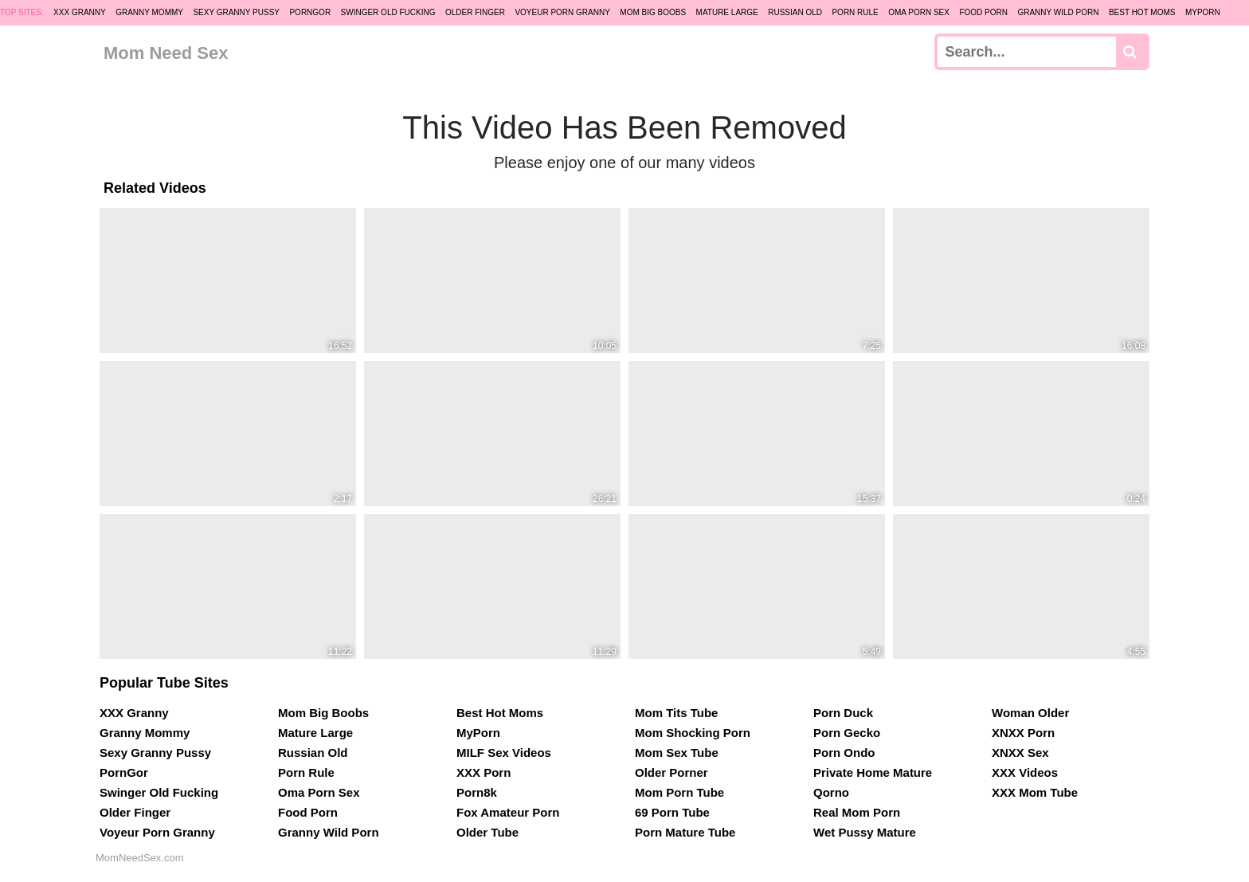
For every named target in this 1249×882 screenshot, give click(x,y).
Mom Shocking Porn (692, 732)
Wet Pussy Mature (864, 832)
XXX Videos (1025, 772)
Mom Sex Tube (676, 752)
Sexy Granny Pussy (236, 12)
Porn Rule (855, 12)
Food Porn (983, 12)
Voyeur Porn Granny (562, 12)
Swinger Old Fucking (388, 12)
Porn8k (476, 792)
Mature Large (727, 12)
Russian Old (795, 12)
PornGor (310, 12)
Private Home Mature (872, 772)
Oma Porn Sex (918, 12)
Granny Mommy (149, 12)
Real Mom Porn (856, 812)
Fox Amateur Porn (507, 812)
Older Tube (487, 832)
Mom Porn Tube (679, 792)
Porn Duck (843, 712)
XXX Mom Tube (1035, 792)
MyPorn (1202, 12)
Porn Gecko (846, 732)
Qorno (831, 792)
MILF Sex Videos (503, 752)
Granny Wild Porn (1057, 12)
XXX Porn (483, 772)
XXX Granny (79, 12)
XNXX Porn (1023, 732)
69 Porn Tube (672, 812)
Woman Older (1030, 712)
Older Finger (475, 12)
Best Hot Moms (1142, 12)
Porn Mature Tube (685, 832)
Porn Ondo (844, 752)
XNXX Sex (1020, 752)
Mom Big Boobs (653, 12)
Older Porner (671, 772)
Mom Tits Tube (676, 712)
